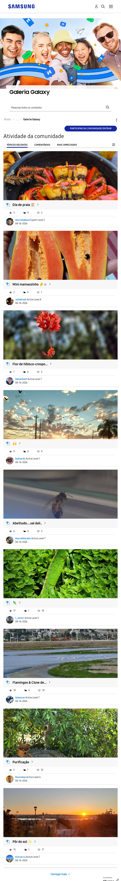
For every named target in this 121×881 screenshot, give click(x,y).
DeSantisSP (21, 379)
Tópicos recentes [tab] (17, 144)
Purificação (21, 762)
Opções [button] (111, 120)
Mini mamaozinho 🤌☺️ (30, 284)
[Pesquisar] (60, 107)
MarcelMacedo (23, 538)
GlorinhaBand (22, 220)
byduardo (20, 458)
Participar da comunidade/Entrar (91, 128)
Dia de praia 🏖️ (24, 205)
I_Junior (19, 618)
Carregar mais (59, 874)
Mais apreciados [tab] (67, 144)
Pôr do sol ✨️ (22, 842)
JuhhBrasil (20, 299)
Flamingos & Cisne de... (30, 682)
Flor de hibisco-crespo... (30, 364)
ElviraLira (20, 856)
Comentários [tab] (42, 144)
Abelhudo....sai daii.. (27, 523)
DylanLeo (20, 697)
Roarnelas (20, 777)
